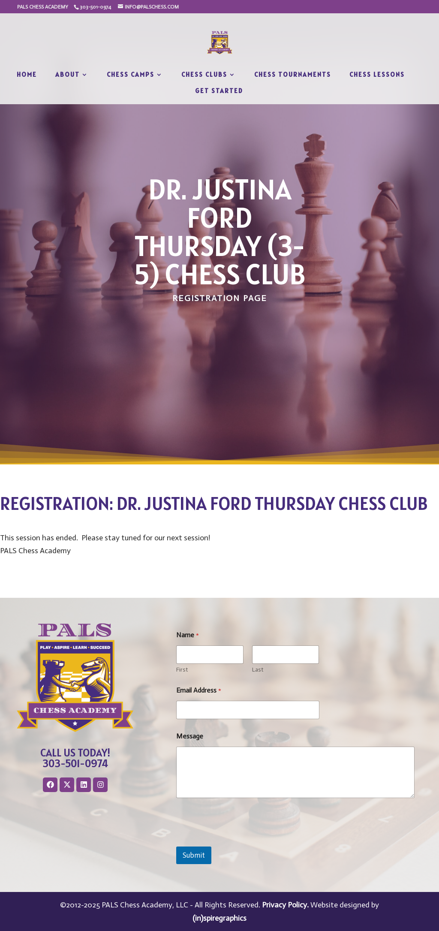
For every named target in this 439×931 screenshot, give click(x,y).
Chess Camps (130, 75)
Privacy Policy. (285, 905)
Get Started (219, 91)
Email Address (198, 690)
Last (257, 669)
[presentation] (241, 841)
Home (27, 75)
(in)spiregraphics (219, 918)
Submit (194, 855)
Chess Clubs (204, 75)
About (67, 75)
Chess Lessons (377, 75)
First (182, 669)
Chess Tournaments (292, 75)
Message (189, 736)
